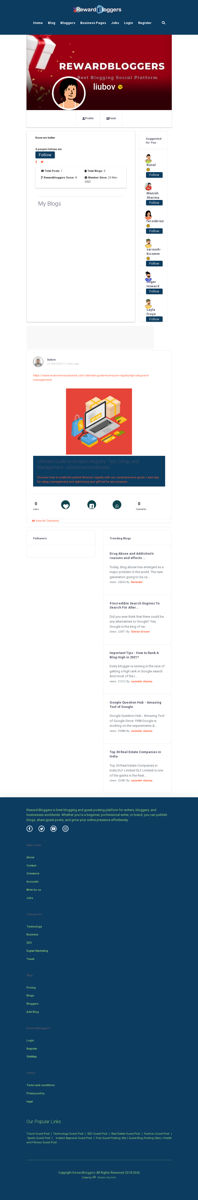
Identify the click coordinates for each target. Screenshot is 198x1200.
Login (128, 23)
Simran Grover (140, 631)
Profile (88, 118)
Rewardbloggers (84, 1172)
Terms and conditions (41, 1085)
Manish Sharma (152, 195)
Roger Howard (152, 284)
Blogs (30, 995)
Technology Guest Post (68, 1133)
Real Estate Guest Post (125, 1133)
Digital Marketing (37, 951)
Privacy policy (35, 1093)
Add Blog (33, 1012)
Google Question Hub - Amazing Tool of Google (135, 704)
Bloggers (67, 23)
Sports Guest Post (38, 1138)
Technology (34, 926)
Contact (31, 865)
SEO (29, 942)
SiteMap (32, 1056)
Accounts (32, 881)
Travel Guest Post (38, 1133)
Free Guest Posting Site (111, 1138)
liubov (51, 359)
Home (38, 23)
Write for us (34, 890)
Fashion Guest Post (156, 1133)
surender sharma (141, 681)
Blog (51, 23)
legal (30, 1101)
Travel (30, 959)
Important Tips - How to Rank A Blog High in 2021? (134, 655)
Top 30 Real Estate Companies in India (135, 754)
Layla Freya (151, 312)
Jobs (115, 23)
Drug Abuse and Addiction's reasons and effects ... (132, 556)
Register (145, 23)
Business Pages (93, 23)
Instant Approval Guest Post (74, 1138)
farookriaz (152, 223)
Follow (45, 154)
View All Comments (45, 520)
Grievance (33, 873)
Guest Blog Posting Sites (145, 1138)
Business (32, 934)
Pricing (31, 987)
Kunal (151, 167)
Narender (137, 582)
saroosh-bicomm (152, 253)
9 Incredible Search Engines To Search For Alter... (135, 605)
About (30, 857)
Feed (111, 118)
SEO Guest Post (97, 1133)
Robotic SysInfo (104, 1177)
